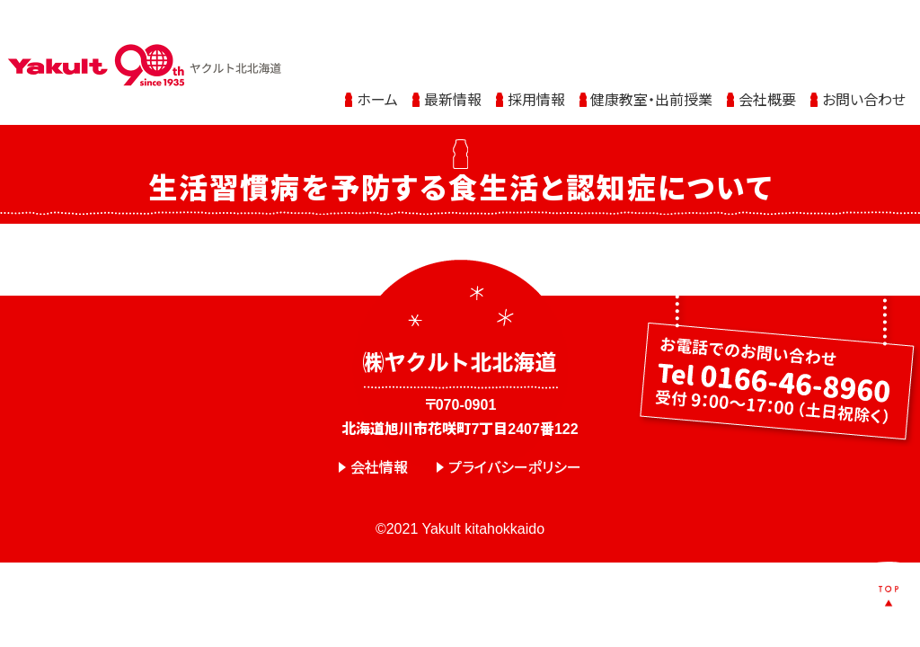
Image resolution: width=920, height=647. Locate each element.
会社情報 (379, 468)
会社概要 (767, 74)
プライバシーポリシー (514, 468)
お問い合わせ (864, 74)
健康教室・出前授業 (651, 74)
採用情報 (536, 74)
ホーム (377, 74)
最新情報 (453, 74)
